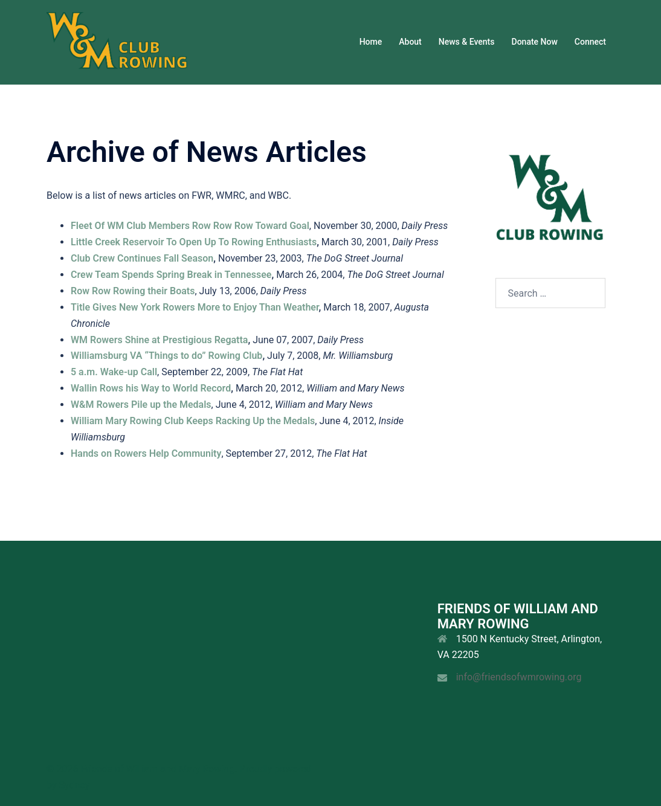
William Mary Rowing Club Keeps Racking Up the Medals (193, 421)
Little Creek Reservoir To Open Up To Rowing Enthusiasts (194, 242)
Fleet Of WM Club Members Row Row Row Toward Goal (190, 225)
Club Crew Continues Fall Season (142, 258)
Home (371, 42)
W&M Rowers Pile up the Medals (141, 404)
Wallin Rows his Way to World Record (151, 388)
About (410, 42)
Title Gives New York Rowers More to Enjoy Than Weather (195, 307)
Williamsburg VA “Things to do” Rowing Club (166, 355)
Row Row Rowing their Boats (133, 291)
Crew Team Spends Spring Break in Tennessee (171, 274)
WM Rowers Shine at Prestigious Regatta (159, 340)
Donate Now (535, 42)
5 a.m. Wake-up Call (114, 372)
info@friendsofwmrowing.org (519, 677)
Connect (590, 42)
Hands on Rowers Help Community (146, 453)
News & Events (467, 42)
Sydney (74, 785)
